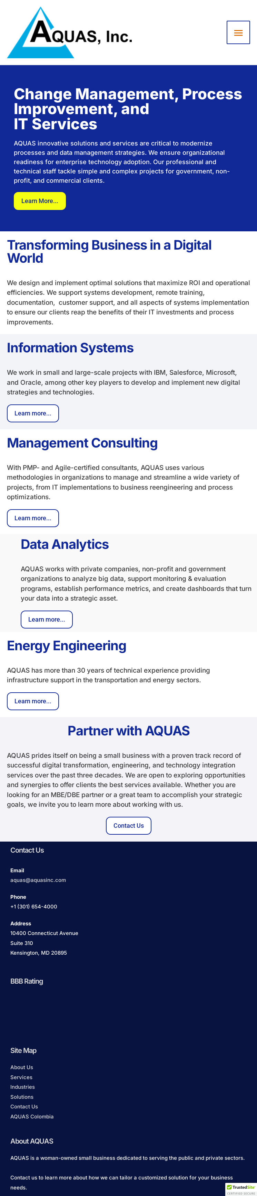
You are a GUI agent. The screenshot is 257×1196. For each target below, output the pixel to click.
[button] (241, 1189)
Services (21, 1077)
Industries (22, 1087)
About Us (21, 1067)
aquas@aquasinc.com (38, 880)
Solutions (21, 1097)
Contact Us (24, 1106)
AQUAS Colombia (32, 1116)
